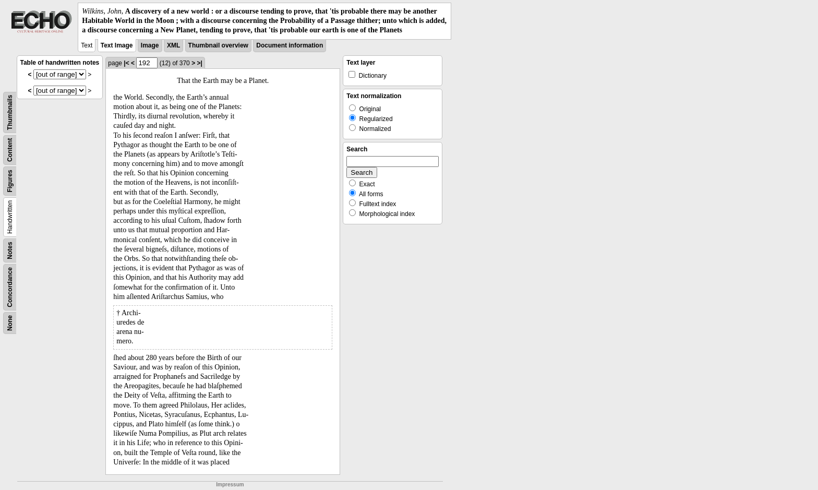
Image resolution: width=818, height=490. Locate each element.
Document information (289, 45)
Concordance (10, 287)
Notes (10, 250)
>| (199, 63)
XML (173, 45)
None (10, 323)
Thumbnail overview (218, 45)
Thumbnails (10, 111)
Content (10, 149)
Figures (10, 181)
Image (150, 45)
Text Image (117, 45)
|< (126, 63)
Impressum (230, 484)
